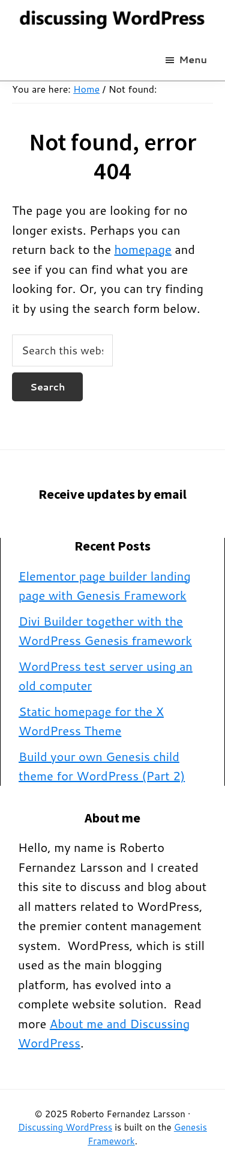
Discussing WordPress (65, 1127)
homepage (142, 249)
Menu (193, 59)
